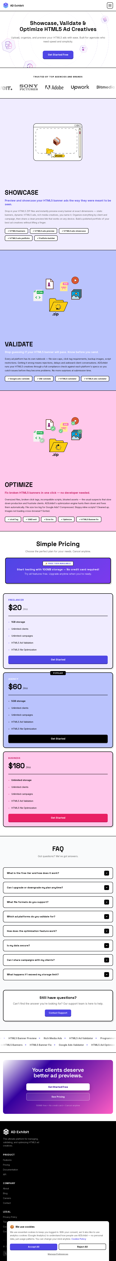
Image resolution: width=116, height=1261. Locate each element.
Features (7, 1160)
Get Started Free (58, 54)
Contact (7, 1203)
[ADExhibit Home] (13, 5)
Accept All (33, 1246)
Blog (5, 1193)
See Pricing (58, 1096)
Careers (7, 1198)
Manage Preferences (58, 1254)
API (4, 1174)
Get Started (58, 659)
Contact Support (58, 1012)
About (6, 1188)
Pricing (6, 1165)
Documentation (10, 1169)
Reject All (82, 1246)
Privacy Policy (10, 1217)
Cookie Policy (78, 1239)
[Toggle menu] (110, 5)
